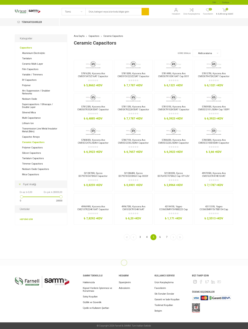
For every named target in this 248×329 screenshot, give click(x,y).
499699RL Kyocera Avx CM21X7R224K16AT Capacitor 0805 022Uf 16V (93, 209)
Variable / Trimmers (32, 74)
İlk (127, 237)
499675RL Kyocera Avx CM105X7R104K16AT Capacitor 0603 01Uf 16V (133, 209)
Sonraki (173, 237)
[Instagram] (195, 281)
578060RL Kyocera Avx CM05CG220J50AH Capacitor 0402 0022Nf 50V (173, 143)
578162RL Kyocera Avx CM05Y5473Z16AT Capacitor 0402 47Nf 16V (93, 76)
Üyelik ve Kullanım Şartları (96, 308)
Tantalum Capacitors (33, 158)
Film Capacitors (30, 69)
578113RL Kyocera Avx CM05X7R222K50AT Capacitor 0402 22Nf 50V (133, 109)
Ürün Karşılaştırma (191, 14)
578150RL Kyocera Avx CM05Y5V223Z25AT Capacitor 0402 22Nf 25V (133, 76)
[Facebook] (201, 281)
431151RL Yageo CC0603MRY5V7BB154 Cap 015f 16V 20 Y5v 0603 (214, 209)
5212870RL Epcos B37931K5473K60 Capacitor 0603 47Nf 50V (93, 176)
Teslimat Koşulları (164, 305)
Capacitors (26, 47)
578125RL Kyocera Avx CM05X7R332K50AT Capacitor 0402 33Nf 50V (93, 109)
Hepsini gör (26, 219)
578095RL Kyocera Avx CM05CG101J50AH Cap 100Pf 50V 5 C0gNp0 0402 (213, 109)
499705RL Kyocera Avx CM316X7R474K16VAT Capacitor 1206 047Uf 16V (213, 176)
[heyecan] (207, 281)
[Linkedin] (213, 281)
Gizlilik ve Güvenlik (92, 302)
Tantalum (27, 58)
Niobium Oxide (29, 98)
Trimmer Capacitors (32, 163)
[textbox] (113, 11)
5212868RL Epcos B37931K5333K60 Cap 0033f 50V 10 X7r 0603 (133, 176)
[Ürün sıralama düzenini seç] (207, 53)
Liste (230, 53)
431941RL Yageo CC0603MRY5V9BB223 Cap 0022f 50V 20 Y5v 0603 (173, 209)
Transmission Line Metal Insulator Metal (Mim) (39, 130)
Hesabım (176, 14)
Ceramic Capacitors (33, 142)
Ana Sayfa (79, 36)
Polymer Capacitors (32, 147)
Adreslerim (124, 288)
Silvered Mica (29, 112)
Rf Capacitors (29, 80)
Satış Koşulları (90, 296)
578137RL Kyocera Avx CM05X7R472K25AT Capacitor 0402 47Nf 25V (213, 76)
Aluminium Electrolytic (33, 53)
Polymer (26, 85)
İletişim (158, 310)
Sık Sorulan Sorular (164, 293)
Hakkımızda (89, 282)
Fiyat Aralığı (29, 184)
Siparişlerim (125, 282)
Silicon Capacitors (31, 153)
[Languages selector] (227, 2)
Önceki (133, 237)
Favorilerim (160, 288)
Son (180, 237)
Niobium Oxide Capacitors (35, 169)
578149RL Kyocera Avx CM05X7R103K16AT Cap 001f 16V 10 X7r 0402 (173, 76)
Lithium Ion (28, 123)
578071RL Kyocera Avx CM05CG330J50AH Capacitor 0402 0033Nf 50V (133, 143)
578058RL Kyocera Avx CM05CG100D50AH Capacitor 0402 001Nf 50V (213, 143)
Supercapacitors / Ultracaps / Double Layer (37, 106)
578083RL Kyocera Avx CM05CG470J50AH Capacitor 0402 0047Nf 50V (93, 143)
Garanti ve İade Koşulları (167, 299)
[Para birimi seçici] (215, 2)
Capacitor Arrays (31, 136)
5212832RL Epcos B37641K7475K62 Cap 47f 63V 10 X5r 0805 (173, 176)
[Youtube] (219, 281)
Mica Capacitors (30, 174)
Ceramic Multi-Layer (32, 63)
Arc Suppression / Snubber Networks (36, 92)
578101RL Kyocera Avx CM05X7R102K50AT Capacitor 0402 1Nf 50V (173, 109)
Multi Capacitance (31, 117)
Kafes (224, 53)
